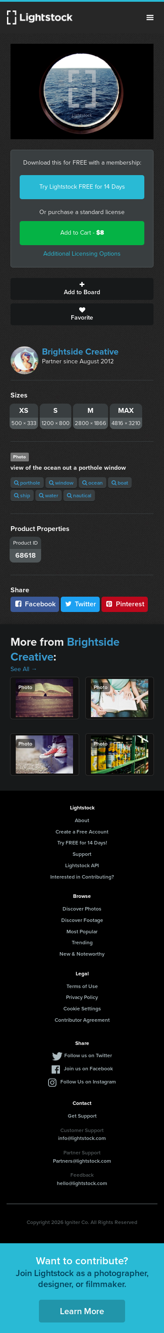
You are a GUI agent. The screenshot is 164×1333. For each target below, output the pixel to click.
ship (22, 495)
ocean (92, 482)
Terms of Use (82, 986)
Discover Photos (82, 908)
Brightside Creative (80, 351)
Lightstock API (82, 865)
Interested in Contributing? (82, 876)
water (48, 495)
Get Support (82, 1115)
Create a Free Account (82, 831)
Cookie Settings (82, 1008)
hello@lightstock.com (82, 1183)
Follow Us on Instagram (88, 1081)
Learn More (82, 1311)
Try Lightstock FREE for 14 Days (82, 186)
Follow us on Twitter (88, 1055)
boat (120, 482)
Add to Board (82, 288)
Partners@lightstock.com (82, 1160)
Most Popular (82, 931)
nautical (79, 495)
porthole (27, 482)
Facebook (35, 604)
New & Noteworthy (82, 953)
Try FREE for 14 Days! (82, 842)
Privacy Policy (82, 997)
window (61, 482)
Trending (82, 942)
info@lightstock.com (82, 1138)
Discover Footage (82, 920)
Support (82, 854)
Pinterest (124, 604)
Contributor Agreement (82, 1019)
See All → (23, 669)
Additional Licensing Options (82, 253)
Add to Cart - (82, 232)
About (82, 820)
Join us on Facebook (88, 1068)
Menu (150, 18)
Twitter (80, 604)
